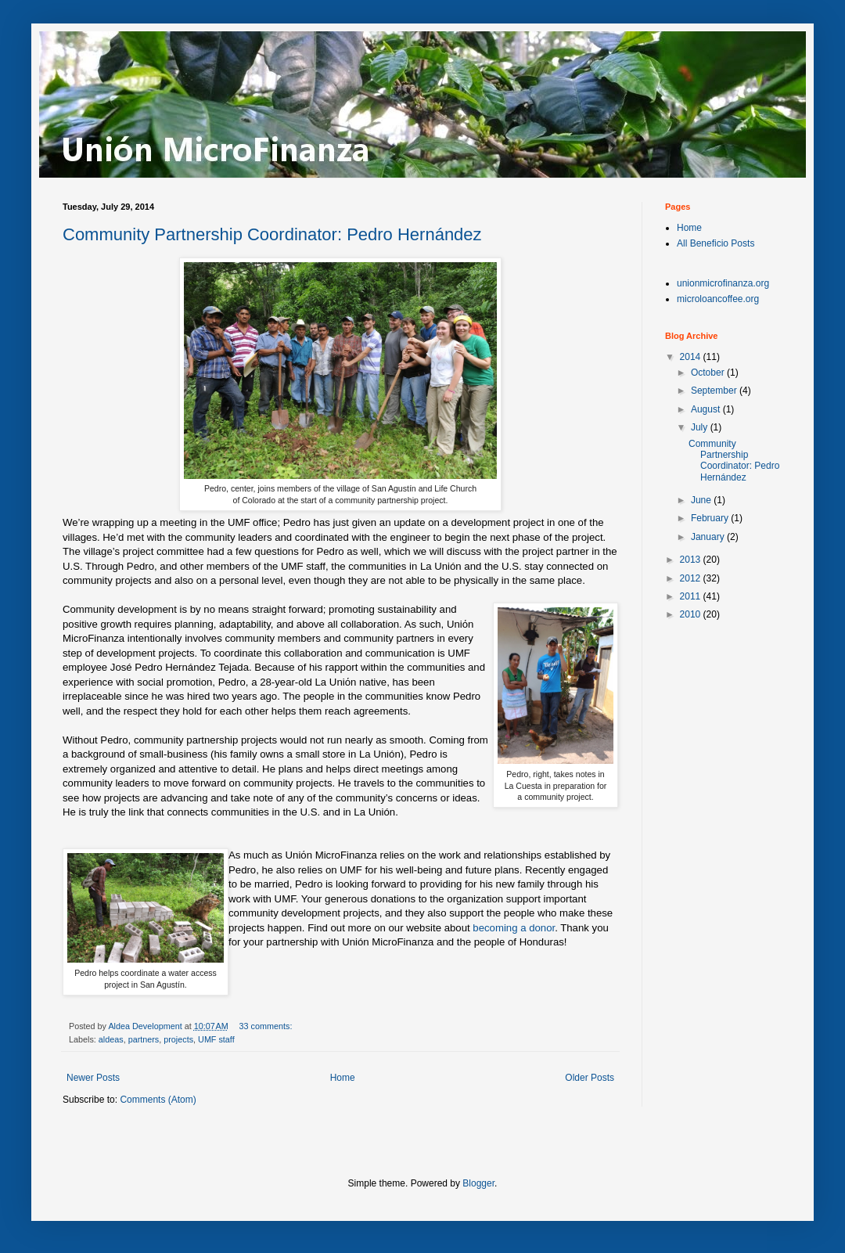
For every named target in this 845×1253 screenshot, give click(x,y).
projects (178, 1039)
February (711, 518)
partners (144, 1039)
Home (342, 1077)
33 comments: (267, 1026)
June (702, 500)
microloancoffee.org (718, 298)
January (709, 536)
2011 (691, 596)
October (709, 372)
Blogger (478, 1183)
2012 (691, 578)
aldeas (111, 1039)
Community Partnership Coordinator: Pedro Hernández (272, 234)
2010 (691, 614)
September (715, 390)
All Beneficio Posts (715, 243)
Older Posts (589, 1077)
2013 (691, 559)
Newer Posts (93, 1077)
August (707, 409)
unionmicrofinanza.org (723, 283)
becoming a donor (514, 928)
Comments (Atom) (158, 1099)
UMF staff (216, 1039)
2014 (691, 356)
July (700, 427)
